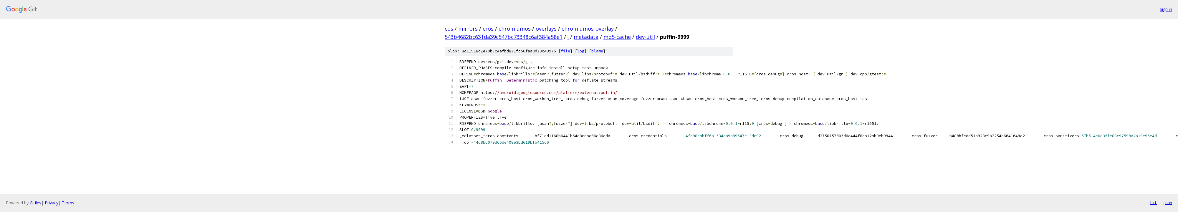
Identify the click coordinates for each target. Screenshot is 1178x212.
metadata (586, 36)
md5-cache (617, 36)
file (565, 51)
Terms (68, 203)
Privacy (51, 203)
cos (449, 28)
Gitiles (35, 203)
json (1167, 202)
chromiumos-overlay (588, 28)
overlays (546, 28)
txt (1153, 202)
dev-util (645, 36)
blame (597, 51)
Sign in (1166, 9)
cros (488, 28)
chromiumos (515, 28)
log (580, 51)
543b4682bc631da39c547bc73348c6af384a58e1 (503, 36)
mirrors (468, 28)
